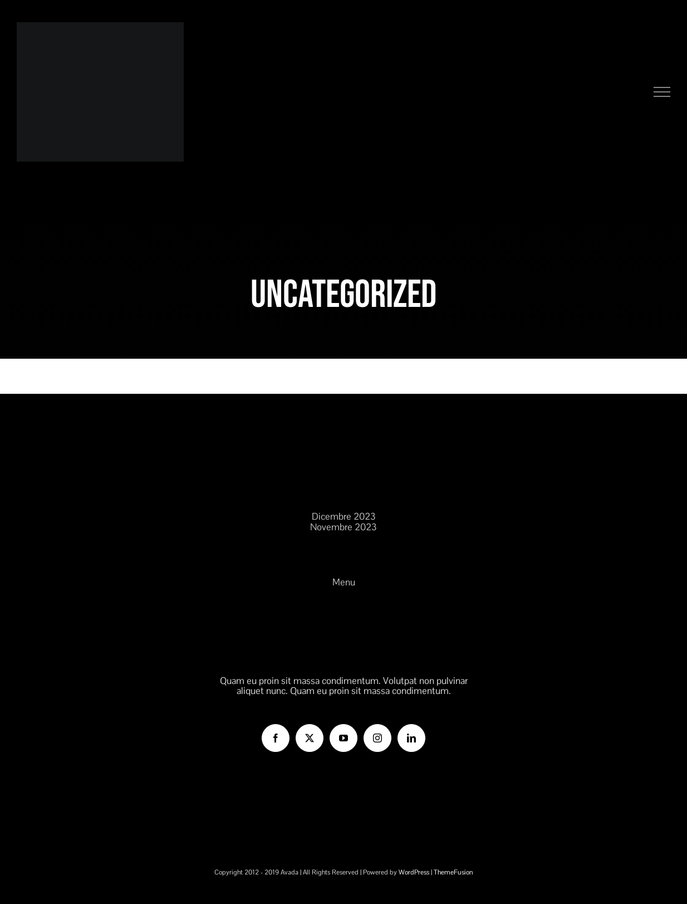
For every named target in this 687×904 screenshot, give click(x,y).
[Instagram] (377, 738)
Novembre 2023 (343, 527)
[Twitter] (309, 738)
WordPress (414, 872)
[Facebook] (275, 738)
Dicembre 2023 (344, 516)
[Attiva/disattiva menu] (662, 92)
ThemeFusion (453, 872)
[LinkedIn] (411, 738)
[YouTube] (343, 738)
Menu (343, 582)
